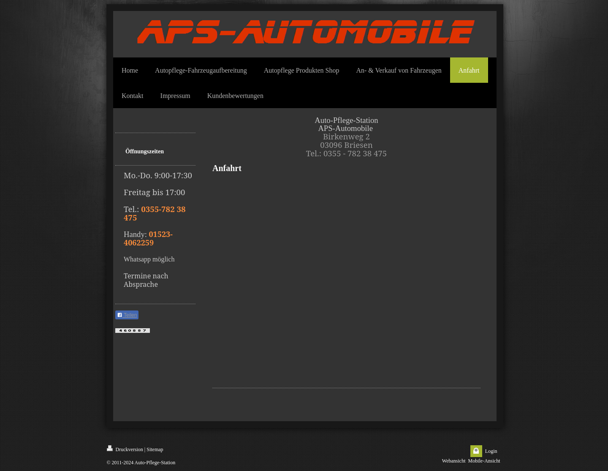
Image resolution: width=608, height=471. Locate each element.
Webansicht (454, 461)
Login (491, 451)
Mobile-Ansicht (484, 461)
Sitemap (155, 449)
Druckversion (125, 448)
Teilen (127, 315)
